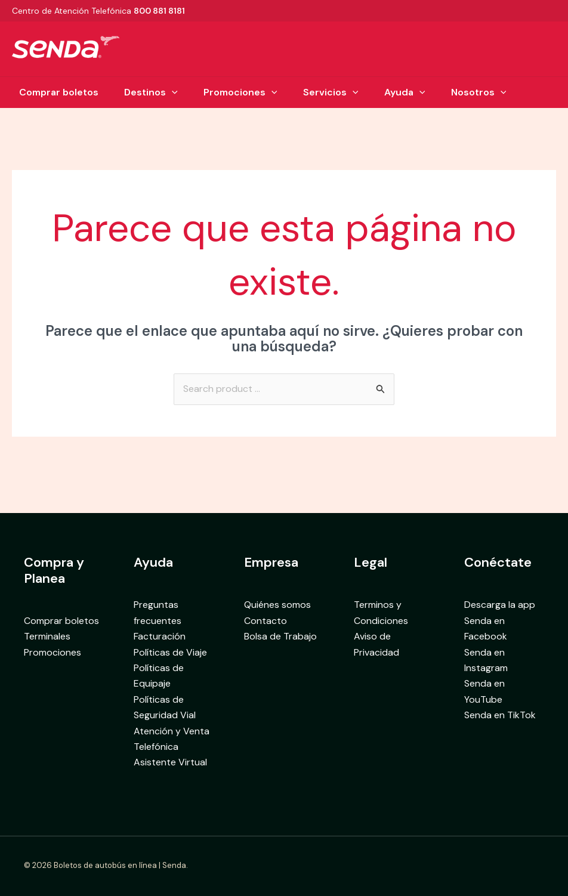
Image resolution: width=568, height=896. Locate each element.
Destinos (147, 92)
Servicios (332, 92)
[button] (168, 92)
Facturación (160, 636)
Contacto (265, 620)
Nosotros (485, 92)
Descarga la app (499, 604)
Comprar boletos (51, 92)
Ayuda (409, 92)
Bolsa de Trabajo (280, 636)
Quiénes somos (277, 604)
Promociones (239, 92)
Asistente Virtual (170, 762)
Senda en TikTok (500, 715)
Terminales (47, 636)
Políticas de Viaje (170, 652)
